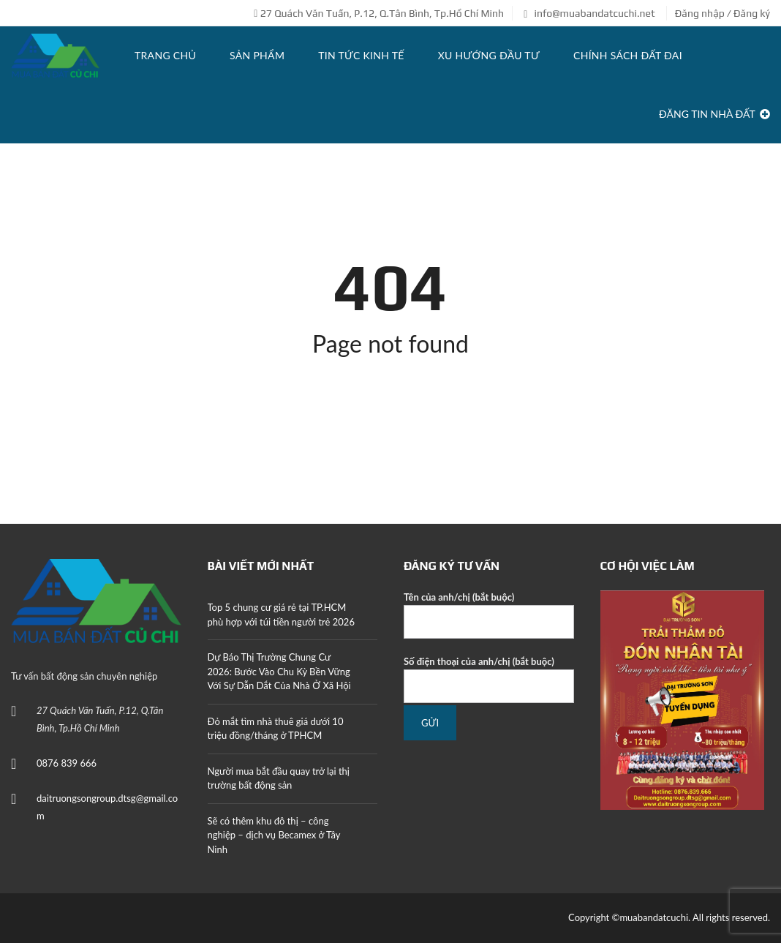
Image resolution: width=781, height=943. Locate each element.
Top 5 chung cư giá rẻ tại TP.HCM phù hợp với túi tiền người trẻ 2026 (281, 614)
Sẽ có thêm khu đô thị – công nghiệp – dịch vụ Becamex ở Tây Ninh (274, 835)
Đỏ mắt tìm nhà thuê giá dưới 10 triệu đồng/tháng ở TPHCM (276, 728)
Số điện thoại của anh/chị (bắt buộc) (489, 679)
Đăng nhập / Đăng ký (722, 13)
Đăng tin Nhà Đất (714, 114)
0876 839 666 (67, 763)
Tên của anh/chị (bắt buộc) (489, 615)
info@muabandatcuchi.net (589, 13)
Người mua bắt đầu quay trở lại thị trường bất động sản (279, 778)
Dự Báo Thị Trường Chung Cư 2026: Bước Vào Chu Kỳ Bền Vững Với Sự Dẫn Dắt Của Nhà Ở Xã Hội (279, 671)
